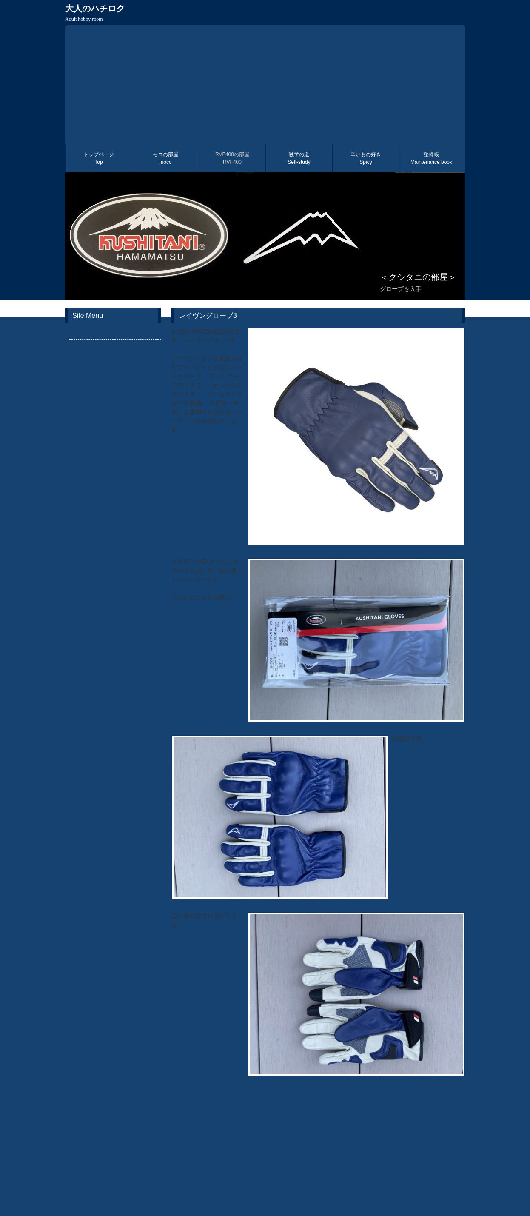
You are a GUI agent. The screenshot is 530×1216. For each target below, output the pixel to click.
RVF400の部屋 (232, 158)
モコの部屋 (165, 158)
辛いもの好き (365, 158)
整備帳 (431, 158)
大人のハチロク (95, 13)
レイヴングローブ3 (98, 333)
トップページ (98, 158)
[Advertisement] (265, 84)
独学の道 (299, 158)
